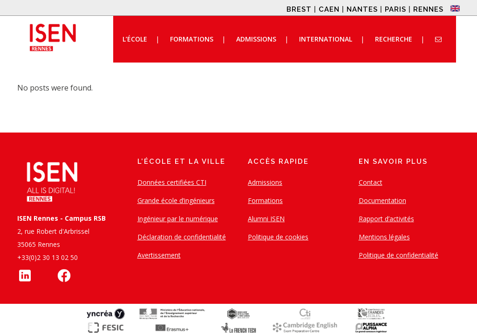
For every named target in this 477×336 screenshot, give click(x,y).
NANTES (362, 9)
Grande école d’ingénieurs (176, 200)
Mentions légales (384, 236)
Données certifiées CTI (171, 182)
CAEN (329, 9)
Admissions (265, 182)
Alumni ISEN (266, 218)
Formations (265, 200)
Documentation (382, 200)
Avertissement (159, 255)
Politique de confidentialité (398, 255)
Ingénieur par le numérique (177, 218)
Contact (370, 182)
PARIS (395, 9)
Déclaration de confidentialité (181, 236)
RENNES (428, 9)
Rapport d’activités (386, 218)
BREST (299, 9)
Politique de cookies (278, 236)
